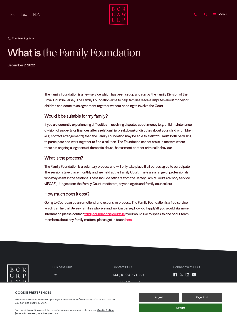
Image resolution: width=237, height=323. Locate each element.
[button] (219, 15)
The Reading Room (24, 38)
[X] (181, 274)
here (128, 220)
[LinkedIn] (187, 274)
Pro (54, 275)
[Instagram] (194, 274)
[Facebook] (175, 274)
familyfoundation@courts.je (104, 214)
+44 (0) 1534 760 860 (128, 275)
